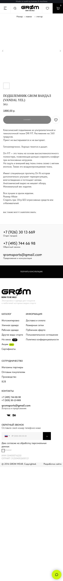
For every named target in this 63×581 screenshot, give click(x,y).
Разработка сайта (52, 464)
